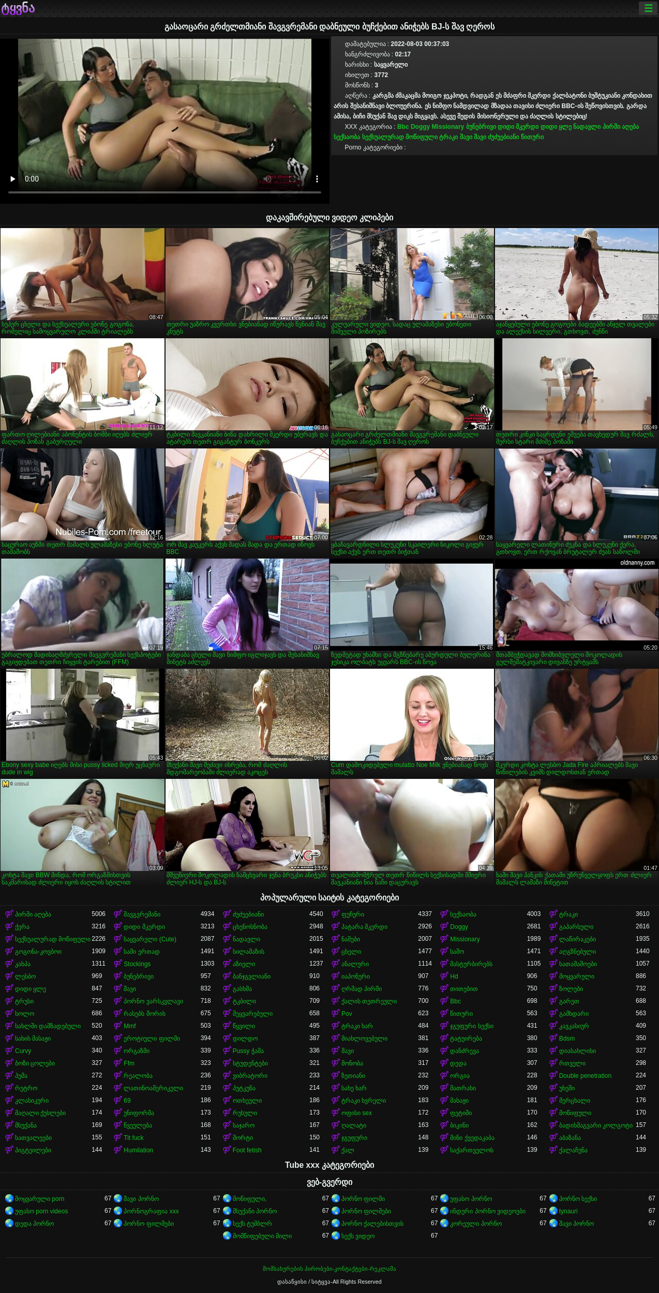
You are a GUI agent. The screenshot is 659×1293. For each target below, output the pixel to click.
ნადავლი (587, 126)
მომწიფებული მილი (262, 1236)
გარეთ (569, 1001)
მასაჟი (459, 1100)
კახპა (23, 964)
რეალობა (138, 1075)
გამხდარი (574, 1013)
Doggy (420, 126)
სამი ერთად (141, 951)
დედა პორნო (34, 1223)
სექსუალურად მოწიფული (400, 137)
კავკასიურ (574, 1026)
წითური (532, 137)
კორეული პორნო (475, 1223)
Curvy (23, 1051)
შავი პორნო (141, 1198)
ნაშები (350, 939)
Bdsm (567, 1038)
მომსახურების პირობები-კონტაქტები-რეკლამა (329, 1269)
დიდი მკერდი (518, 126)
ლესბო (25, 976)
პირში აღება (621, 126)
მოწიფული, (249, 1198)
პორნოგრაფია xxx (151, 1211)
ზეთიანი (353, 1075)
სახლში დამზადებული (48, 1026)
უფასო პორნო (470, 1198)
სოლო (24, 1013)
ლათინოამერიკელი (153, 1088)
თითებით (464, 989)
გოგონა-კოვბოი (38, 951)
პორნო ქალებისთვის (372, 1223)
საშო (457, 951)
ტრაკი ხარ (357, 1026)
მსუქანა (26, 1125)
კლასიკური (32, 1100)
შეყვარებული (253, 1013)
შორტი (243, 1137)
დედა (458, 1063)
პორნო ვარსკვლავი (153, 1001)
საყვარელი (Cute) (150, 939)
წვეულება (138, 1125)
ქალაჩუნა (573, 1150)
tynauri (568, 1211)
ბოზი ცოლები (35, 1063)
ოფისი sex (356, 1113)
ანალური (355, 964)
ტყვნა (18, 8)
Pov (346, 1013)
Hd (454, 976)
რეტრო (26, 1088)
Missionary (448, 126)
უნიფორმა (139, 1113)
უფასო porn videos (41, 1211)
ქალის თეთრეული (369, 1001)
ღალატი (353, 1125)
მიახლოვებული (364, 1038)
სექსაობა (347, 137)
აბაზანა (570, 1137)
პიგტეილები (33, 1150)
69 (127, 1100)
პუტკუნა (244, 1088)
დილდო (245, 1038)
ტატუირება (466, 1038)
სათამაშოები (578, 964)
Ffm (129, 1063)
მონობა (352, 1063)
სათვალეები (33, 1137)
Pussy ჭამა (248, 1051)
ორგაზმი (136, 1051)
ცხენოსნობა (250, 926)
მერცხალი (574, 1100)
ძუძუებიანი (503, 137)
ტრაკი (448, 137)
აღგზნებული (577, 951)
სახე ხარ (354, 1088)
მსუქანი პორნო (255, 1211)
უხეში (567, 1088)
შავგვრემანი (142, 914)
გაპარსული (576, 926)
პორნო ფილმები (366, 1211)
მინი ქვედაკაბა (472, 1137)
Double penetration (585, 1075)
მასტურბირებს (471, 964)
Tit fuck (133, 1137)
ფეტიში (461, 1113)
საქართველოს (471, 1150)
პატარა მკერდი (364, 926)
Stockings (137, 964)
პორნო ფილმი (363, 1198)
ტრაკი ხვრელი (363, 1100)
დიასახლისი (577, 1051)
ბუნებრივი (481, 126)
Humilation (138, 1150)
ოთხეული (247, 1100)
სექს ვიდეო (358, 1236)
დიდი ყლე (556, 126)
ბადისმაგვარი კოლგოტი (596, 1125)
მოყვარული (576, 976)
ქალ (347, 1150)
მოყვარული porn (39, 1198)
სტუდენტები (250, 1063)
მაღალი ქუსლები (40, 1113)
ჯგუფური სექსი (471, 1026)
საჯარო (243, 1125)
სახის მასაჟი (33, 1038)
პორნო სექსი (578, 1198)
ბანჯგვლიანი (252, 976)
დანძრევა (464, 1051)
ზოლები (571, 989)
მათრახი (463, 1088)
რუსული (245, 1113)
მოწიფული (575, 1113)
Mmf (130, 1026)
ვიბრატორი (250, 1075)
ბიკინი (459, 1125)
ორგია (460, 1075)
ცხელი (351, 951)
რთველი (572, 1063)
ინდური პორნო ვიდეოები (488, 1211)
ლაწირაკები (577, 939)
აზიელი (244, 964)
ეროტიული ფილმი (151, 1038)
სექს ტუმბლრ (252, 1223)
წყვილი (244, 1026)
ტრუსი (24, 1001)
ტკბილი (244, 1001)
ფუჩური (352, 914)
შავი (466, 137)
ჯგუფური (354, 1137)
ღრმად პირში (361, 989)
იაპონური (355, 976)
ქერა (22, 926)
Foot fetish (247, 1150)
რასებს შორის (144, 1013)
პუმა (21, 1075)
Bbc (403, 126)
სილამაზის (248, 951)
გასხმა (242, 989)
